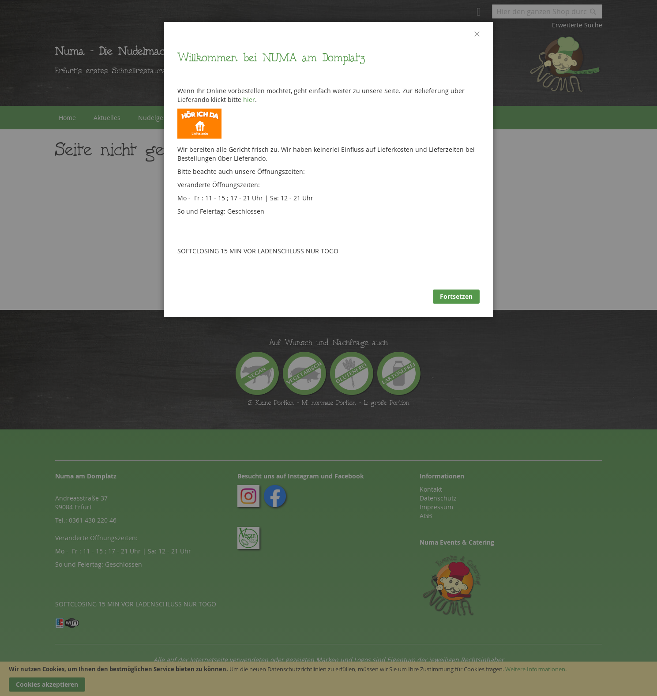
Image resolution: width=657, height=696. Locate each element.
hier (249, 99)
